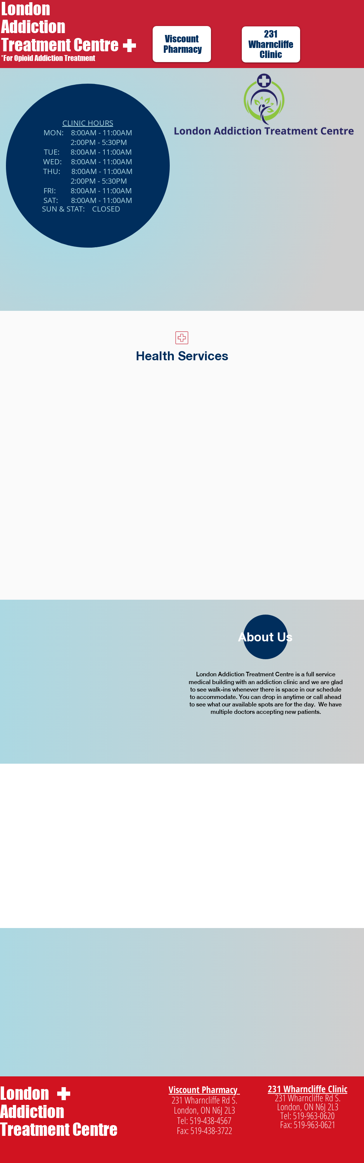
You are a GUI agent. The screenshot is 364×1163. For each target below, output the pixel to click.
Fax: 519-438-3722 (204, 1130)
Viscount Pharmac (201, 1089)
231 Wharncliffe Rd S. (204, 1099)
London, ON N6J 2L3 (204, 1110)
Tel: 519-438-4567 (204, 1120)
